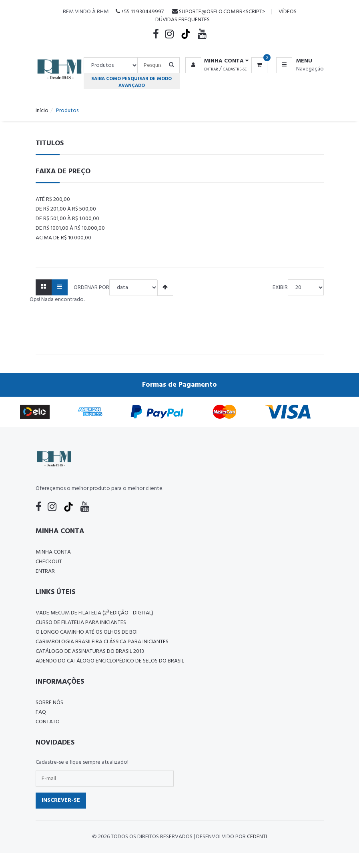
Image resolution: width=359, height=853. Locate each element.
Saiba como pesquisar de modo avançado (131, 82)
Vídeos (288, 11)
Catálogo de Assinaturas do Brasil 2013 (90, 651)
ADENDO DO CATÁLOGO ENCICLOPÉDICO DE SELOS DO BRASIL (110, 661)
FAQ (41, 712)
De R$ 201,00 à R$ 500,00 (66, 209)
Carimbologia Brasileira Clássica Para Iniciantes (102, 641)
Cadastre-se (235, 69)
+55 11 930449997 (140, 11)
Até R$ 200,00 (53, 199)
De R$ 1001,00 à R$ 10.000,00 (70, 228)
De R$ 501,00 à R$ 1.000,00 (67, 218)
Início (42, 110)
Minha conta (53, 552)
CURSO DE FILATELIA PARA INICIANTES (81, 622)
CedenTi (257, 836)
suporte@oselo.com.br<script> (218, 11)
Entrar (211, 69)
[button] (216, 61)
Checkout (49, 561)
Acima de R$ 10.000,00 (63, 238)
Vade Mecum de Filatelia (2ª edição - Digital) (94, 613)
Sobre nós (49, 702)
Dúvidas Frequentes (182, 19)
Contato (48, 722)
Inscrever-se (61, 800)
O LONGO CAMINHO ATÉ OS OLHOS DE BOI (87, 632)
